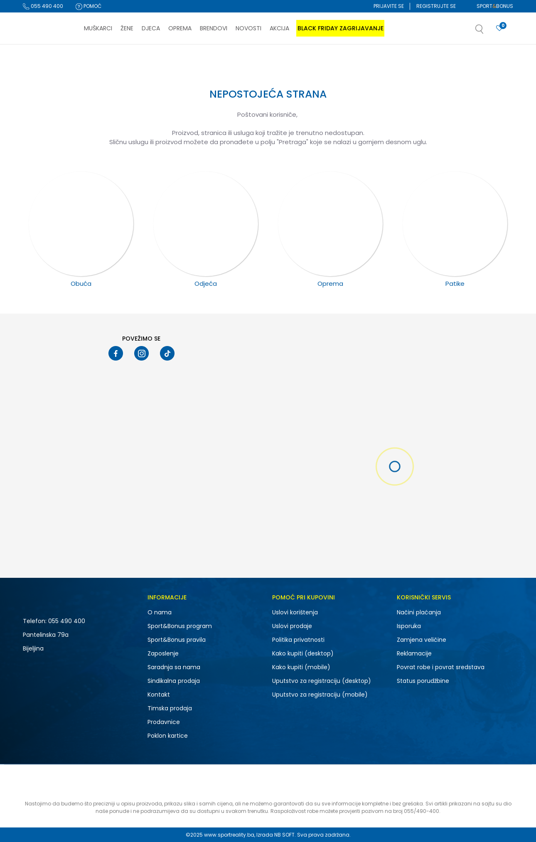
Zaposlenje (163, 653)
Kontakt (159, 694)
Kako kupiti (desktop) (303, 653)
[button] (488, 31)
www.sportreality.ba (229, 834)
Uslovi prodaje (292, 626)
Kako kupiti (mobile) (301, 667)
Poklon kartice (168, 736)
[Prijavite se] (499, 28)
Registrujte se (436, 6)
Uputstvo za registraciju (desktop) (321, 681)
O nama (160, 612)
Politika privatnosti (298, 640)
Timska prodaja (170, 708)
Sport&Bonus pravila (177, 640)
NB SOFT (284, 834)
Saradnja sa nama (174, 667)
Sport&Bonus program (180, 626)
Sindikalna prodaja (174, 681)
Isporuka (409, 626)
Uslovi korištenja (295, 612)
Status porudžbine (423, 681)
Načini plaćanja (419, 612)
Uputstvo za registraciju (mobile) (320, 694)
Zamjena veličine (421, 640)
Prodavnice (164, 722)
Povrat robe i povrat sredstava (440, 667)
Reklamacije (414, 653)
